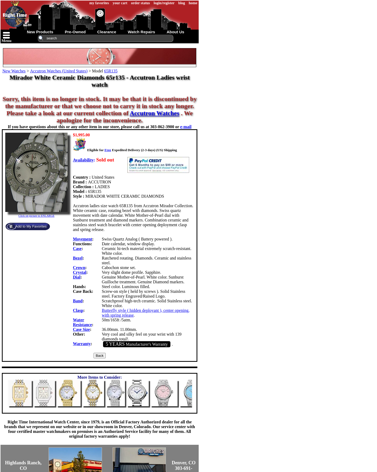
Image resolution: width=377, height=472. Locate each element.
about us (175, 32)
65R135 (111, 71)
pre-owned (75, 32)
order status (140, 3)
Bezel (77, 258)
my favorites (99, 3)
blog (181, 3)
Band (77, 301)
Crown (79, 267)
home (193, 3)
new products (40, 32)
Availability (83, 160)
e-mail (186, 126)
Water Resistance (82, 322)
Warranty (82, 343)
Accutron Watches (154, 113)
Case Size (81, 329)
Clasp (78, 310)
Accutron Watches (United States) (58, 71)
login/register (164, 3)
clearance (106, 32)
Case (77, 248)
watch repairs (141, 32)
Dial (76, 277)
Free (107, 150)
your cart (120, 3)
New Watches (14, 71)
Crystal (79, 272)
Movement (82, 239)
